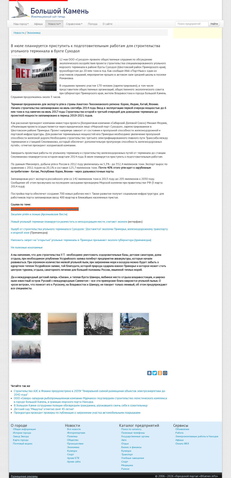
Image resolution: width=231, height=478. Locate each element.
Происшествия (75, 443)
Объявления (182, 429)
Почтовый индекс (22, 443)
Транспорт (127, 454)
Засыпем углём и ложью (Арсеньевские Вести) (39, 214)
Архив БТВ (73, 458)
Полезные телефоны (133, 432)
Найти (214, 23)
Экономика (33, 32)
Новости (54, 24)
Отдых (125, 443)
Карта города (20, 440)
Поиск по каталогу (131, 429)
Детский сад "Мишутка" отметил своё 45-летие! (44, 409)
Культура (72, 450)
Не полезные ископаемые (27, 247)
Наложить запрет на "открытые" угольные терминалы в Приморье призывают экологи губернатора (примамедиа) (81, 240)
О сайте (107, 24)
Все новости (74, 429)
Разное (125, 468)
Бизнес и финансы (131, 447)
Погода (92, 24)
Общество (73, 440)
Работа (179, 432)
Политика (72, 436)
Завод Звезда (21, 436)
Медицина (127, 465)
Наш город (21, 24)
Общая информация (24, 429)
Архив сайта (73, 461)
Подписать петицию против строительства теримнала (45, 209)
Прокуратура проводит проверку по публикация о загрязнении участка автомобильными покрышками (77, 412)
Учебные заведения (132, 458)
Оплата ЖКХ (182, 443)
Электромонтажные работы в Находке (197, 436)
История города (22, 432)
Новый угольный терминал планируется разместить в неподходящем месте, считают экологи (69, 221)
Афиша (38, 24)
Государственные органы (135, 436)
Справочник (74, 24)
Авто (124, 440)
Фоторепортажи (76, 432)
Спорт (70, 454)
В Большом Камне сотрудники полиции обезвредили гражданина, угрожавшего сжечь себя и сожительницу (80, 405)
